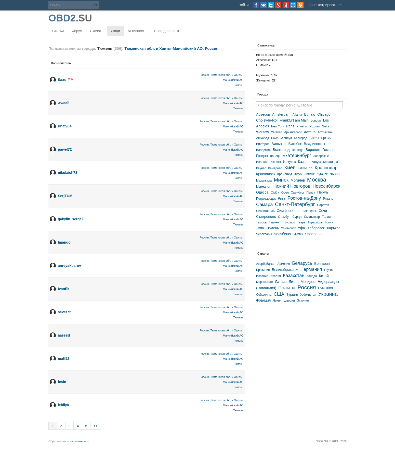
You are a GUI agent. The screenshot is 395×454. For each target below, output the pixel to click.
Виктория (262, 144)
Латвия (281, 282)
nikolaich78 (67, 173)
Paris (290, 126)
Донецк (275, 156)
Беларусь (302, 263)
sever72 (64, 312)
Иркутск (289, 162)
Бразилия (263, 270)
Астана (309, 132)
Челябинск (283, 234)
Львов (334, 174)
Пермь (322, 192)
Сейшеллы (264, 294)
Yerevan (276, 132)
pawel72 (65, 149)
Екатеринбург (296, 155)
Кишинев (305, 168)
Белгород (300, 138)
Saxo (62, 80)
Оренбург (297, 192)
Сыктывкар (312, 217)
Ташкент (275, 222)
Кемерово (275, 168)
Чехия (277, 300)
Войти (243, 5)
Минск (281, 180)
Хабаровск (316, 228)
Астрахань (325, 132)
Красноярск (265, 174)
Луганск (322, 174)
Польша (286, 287)
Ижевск (275, 162)
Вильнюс (278, 144)
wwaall (63, 103)
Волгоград (281, 150)
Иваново (262, 162)
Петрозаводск (266, 198)
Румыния (325, 288)
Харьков (333, 228)
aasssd (64, 335)
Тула (260, 228)
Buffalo (309, 114)
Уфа (301, 228)
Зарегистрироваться (325, 5)
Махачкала (264, 180)
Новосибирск (326, 186)
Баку (274, 138)
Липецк (309, 174)
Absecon (263, 114)
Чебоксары (264, 234)
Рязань (328, 198)
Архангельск (293, 132)
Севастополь (265, 211)
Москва (316, 179)
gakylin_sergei (70, 219)
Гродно (262, 156)
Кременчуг (284, 174)
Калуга (316, 162)
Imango (64, 242)
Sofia (325, 126)
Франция (263, 300)
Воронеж (313, 150)
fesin (62, 382)
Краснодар (326, 167)
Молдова (308, 282)
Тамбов (261, 222)
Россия (211, 48)
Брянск (326, 138)
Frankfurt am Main (294, 120)
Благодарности (166, 31)
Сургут (297, 217)
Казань (303, 162)
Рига (281, 198)
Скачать (96, 31)
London (316, 120)
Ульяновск (288, 228)
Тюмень (238, 85)
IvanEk (63, 289)
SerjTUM (65, 196)
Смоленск (309, 211)
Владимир (263, 150)
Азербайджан (265, 264)
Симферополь (288, 211)
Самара (264, 204)
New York (277, 126)
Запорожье (321, 156)
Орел (285, 192)
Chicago (323, 114)
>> (96, 426)
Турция (292, 294)
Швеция (289, 300)
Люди (115, 31)
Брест (314, 138)
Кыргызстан (264, 282)
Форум (76, 31)
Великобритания (285, 270)
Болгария (322, 263)
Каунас (261, 168)
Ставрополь (266, 216)
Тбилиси (289, 222)
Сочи (323, 211)
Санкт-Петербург (295, 204)
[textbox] (299, 105)
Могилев (298, 180)
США (279, 294)
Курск (298, 174)
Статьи (58, 31)
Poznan (315, 126)
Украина (328, 294)
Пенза (310, 192)
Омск (275, 192)
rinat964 (65, 126)
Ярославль (314, 234)
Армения (283, 264)
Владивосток (314, 144)
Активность (137, 31)
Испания (262, 276)
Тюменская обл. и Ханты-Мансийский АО (164, 48)
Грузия (329, 270)
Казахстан (293, 275)
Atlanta (297, 114)
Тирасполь (315, 222)
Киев (290, 167)
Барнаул (286, 138)
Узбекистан (308, 294)
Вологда (298, 150)
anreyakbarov (69, 266)
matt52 (63, 358)
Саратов (323, 205)
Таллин (327, 217)
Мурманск (263, 186)
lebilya (63, 405)
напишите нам (79, 441)
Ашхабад (262, 138)
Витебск (295, 144)
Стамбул (284, 217)
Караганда (330, 162)
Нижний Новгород (291, 186)
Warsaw (262, 132)
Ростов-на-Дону (304, 198)
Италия (275, 276)
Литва (294, 282)
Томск (329, 222)
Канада (312, 276)
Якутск (298, 234)
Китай (324, 276)
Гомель (328, 150)
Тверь (301, 222)
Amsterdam (281, 114)
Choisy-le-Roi (267, 120)
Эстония (303, 300)
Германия (311, 269)
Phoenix (301, 126)
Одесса (262, 192)
